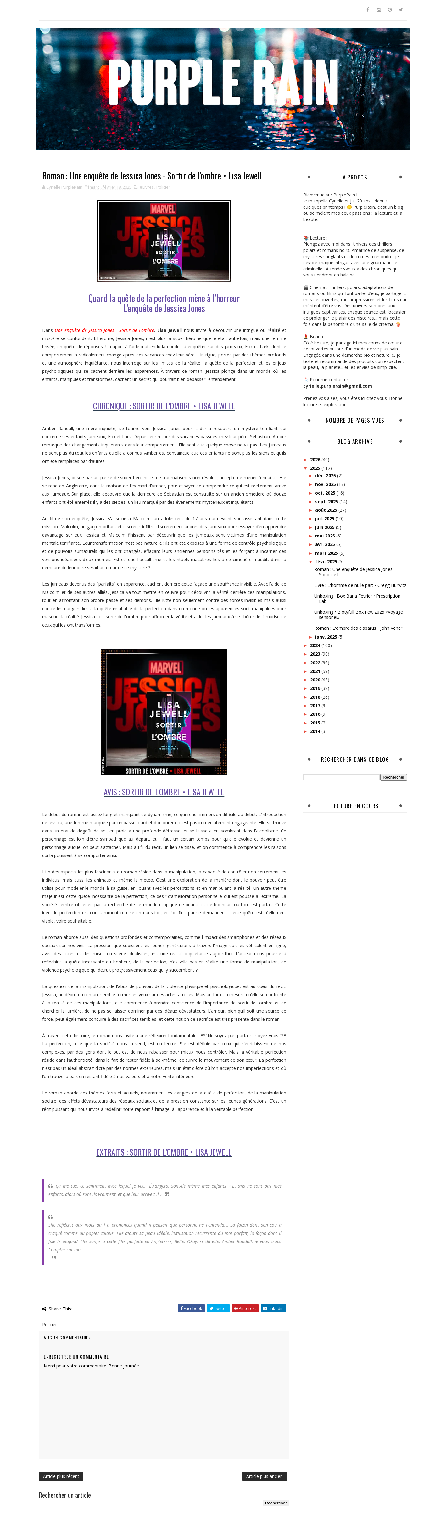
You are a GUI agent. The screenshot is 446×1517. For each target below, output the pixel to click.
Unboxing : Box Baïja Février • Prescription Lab (357, 598)
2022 (315, 663)
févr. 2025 (326, 562)
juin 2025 (325, 527)
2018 (315, 697)
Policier (163, 187)
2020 (315, 680)
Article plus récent (61, 1476)
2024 (315, 645)
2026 (315, 460)
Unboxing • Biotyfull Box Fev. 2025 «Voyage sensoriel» (358, 614)
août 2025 (326, 510)
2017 (315, 705)
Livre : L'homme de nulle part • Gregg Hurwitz (360, 585)
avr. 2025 (325, 544)
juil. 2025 (325, 518)
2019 (315, 688)
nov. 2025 (326, 484)
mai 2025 (325, 536)
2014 (315, 731)
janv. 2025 (326, 637)
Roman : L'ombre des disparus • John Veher (358, 628)
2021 (315, 671)
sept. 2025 (327, 501)
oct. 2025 (326, 493)
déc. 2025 (326, 476)
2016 (315, 714)
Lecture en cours (355, 806)
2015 (315, 723)
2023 (315, 654)
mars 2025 (327, 553)
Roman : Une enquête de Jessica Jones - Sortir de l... (354, 571)
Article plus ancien (264, 1476)
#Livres (147, 187)
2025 (315, 468)
